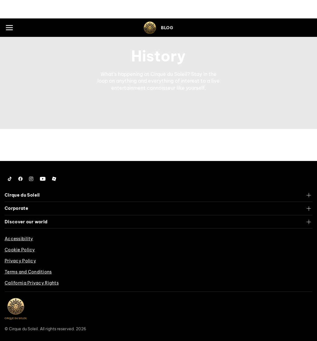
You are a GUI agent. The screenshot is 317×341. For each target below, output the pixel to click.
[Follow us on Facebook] (20, 179)
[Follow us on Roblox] (54, 179)
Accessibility (19, 238)
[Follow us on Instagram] (31, 179)
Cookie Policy (20, 250)
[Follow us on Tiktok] (10, 179)
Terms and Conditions (28, 272)
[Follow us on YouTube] (43, 179)
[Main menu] (9, 27)
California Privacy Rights (32, 283)
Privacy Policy (20, 261)
